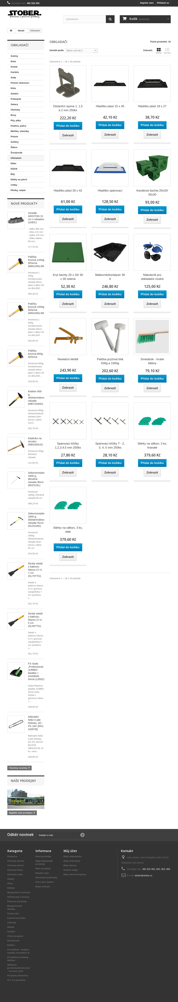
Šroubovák (16, 152)
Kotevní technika (16, 918)
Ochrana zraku (15, 874)
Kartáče (15, 72)
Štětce (14, 147)
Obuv (10, 883)
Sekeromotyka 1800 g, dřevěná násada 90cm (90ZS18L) (36, 479)
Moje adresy (69, 865)
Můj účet (70, 851)
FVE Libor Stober (44, 882)
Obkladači (16, 158)
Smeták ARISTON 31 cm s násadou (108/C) (36, 217)
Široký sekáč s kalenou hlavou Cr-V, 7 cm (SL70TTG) (35, 569)
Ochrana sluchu (15, 861)
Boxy (13, 115)
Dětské (11, 888)
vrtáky (14, 185)
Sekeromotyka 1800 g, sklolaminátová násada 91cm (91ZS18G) (36, 519)
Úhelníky (15, 109)
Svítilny (15, 142)
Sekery (14, 104)
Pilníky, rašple (18, 190)
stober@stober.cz (143, 875)
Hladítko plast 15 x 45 (110, 106)
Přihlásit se (163, 3)
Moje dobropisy (71, 861)
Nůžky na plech (19, 179)
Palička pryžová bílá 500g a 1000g (110, 361)
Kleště (14, 66)
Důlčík (14, 168)
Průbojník (16, 99)
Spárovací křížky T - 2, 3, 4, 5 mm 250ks (110, 445)
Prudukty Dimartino (17, 975)
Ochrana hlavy (15, 870)
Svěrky (14, 56)
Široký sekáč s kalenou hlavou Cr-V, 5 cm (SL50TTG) (35, 619)
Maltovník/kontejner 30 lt (110, 277)
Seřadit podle (57, 50)
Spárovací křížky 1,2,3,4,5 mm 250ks (68, 445)
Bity (13, 174)
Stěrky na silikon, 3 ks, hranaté (152, 445)
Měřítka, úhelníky (20, 131)
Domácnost (13, 940)
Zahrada (11, 922)
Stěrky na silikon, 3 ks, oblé (68, 529)
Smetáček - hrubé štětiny (152, 361)
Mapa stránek (42, 886)
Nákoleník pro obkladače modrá (152, 277)
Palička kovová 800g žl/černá (35, 353)
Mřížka (159, 51)
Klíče (13, 88)
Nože (13, 61)
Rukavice (12, 856)
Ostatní (11, 931)
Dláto (13, 163)
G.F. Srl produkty (16, 980)
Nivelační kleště (68, 359)
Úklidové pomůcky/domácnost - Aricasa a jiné (18, 968)
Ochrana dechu (15, 865)
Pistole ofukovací (20, 83)
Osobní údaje (70, 870)
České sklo (13, 913)
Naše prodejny (23, 781)
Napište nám (146, 3)
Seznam (167, 51)
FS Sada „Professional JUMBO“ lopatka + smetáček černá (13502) (36, 671)
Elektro (11, 945)
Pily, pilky (16, 120)
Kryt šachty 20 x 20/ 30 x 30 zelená (68, 277)
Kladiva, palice (18, 126)
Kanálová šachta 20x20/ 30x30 (152, 192)
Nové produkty (24, 203)
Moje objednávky (72, 856)
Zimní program (15, 936)
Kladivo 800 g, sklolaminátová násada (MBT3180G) (36, 397)
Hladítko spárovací (110, 190)
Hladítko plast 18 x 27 (152, 106)
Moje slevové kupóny (74, 874)
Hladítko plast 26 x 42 (68, 190)
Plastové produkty (17, 901)
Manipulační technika (18, 892)
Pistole (14, 136)
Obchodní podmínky (46, 877)
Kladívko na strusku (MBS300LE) (35, 441)
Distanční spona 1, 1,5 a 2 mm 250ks (68, 108)
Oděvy (10, 879)
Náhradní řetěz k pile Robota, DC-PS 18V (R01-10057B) (36, 723)
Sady (13, 77)
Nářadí (10, 927)
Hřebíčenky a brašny (18, 897)
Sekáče (14, 93)
